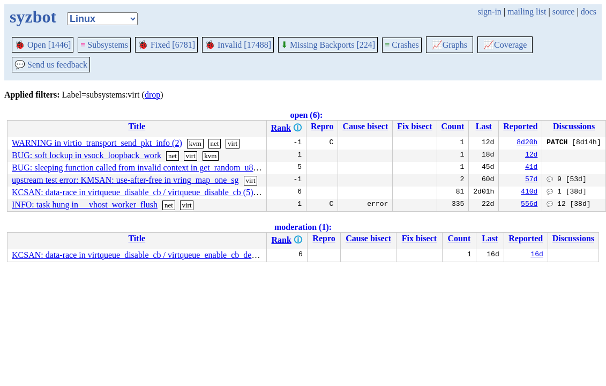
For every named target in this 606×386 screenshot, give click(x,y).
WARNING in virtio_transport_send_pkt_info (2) (97, 142)
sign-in (489, 11)
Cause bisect (365, 126)
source (563, 11)
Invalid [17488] (238, 44)
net (214, 143)
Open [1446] (42, 44)
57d (531, 180)
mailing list (526, 11)
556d (529, 205)
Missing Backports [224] (328, 44)
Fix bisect (414, 126)
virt (232, 143)
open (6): (306, 115)
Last (484, 126)
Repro (322, 126)
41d (531, 168)
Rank (281, 127)
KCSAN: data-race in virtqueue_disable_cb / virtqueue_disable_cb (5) (132, 192)
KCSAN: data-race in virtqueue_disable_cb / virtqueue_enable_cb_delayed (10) (149, 254)
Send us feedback (50, 64)
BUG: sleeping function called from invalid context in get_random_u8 (132, 167)
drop (152, 94)
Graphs (449, 44)
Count (453, 126)
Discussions (574, 126)
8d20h (527, 143)
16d (536, 255)
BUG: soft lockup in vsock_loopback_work (86, 155)
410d (529, 192)
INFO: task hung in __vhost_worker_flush (85, 204)
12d (531, 155)
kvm (195, 143)
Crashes (402, 44)
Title (136, 126)
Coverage (505, 44)
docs (588, 11)
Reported (520, 126)
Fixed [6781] (166, 44)
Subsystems (104, 44)
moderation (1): (303, 227)
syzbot (33, 16)
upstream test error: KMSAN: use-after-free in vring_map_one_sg (125, 179)
